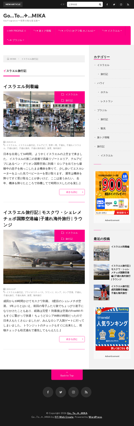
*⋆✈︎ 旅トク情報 (42, 30)
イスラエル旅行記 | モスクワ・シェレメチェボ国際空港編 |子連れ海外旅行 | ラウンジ (43, 218)
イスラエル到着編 (70, 4)
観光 (103, 128)
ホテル (104, 92)
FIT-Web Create (64, 417)
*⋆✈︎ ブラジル (14, 40)
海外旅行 (57, 148)
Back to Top (67, 375)
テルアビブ (42, 145)
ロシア (58, 292)
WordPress (95, 417)
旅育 (49, 148)
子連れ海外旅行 (38, 148)
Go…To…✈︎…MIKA (24, 15)
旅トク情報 (103, 137)
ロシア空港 (68, 292)
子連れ (62, 145)
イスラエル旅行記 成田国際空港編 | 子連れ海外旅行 (120, 289)
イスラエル (72, 94)
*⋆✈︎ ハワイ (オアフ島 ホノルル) (75, 30)
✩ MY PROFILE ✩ (16, 30)
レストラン (107, 101)
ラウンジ (49, 292)
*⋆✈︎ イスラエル (111, 30)
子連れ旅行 (12, 148)
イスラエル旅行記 (26, 145)
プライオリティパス (34, 292)
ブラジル (102, 110)
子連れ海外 (24, 148)
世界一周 (53, 145)
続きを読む (72, 192)
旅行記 (69, 100)
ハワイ (101, 83)
